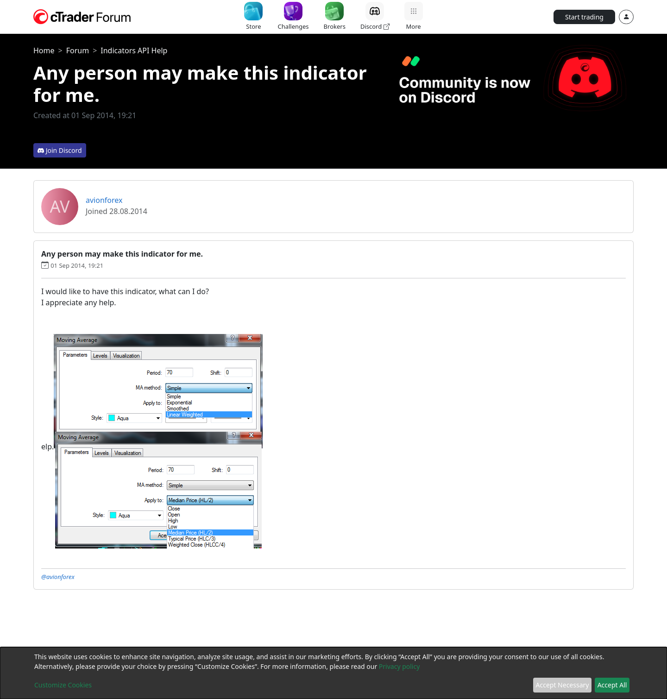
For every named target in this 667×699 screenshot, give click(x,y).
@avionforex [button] (58, 577)
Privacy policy (399, 666)
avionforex (104, 200)
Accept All (612, 684)
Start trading (584, 17)
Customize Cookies (63, 684)
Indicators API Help (134, 50)
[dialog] (333, 673)
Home (44, 50)
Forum (77, 50)
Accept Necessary (562, 684)
